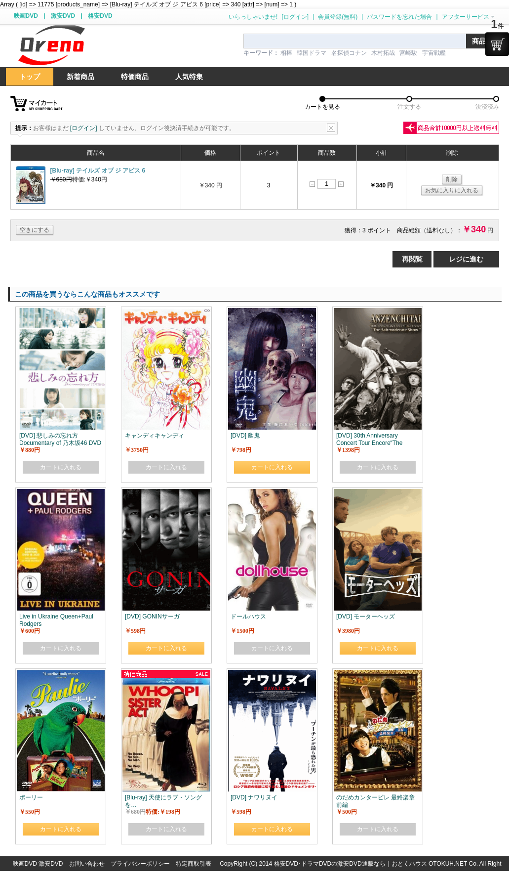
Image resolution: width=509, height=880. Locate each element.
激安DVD (63, 15)
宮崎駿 (408, 52)
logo (51, 45)
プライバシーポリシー (140, 863)
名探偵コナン (349, 52)
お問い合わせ (87, 863)
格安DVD (100, 15)
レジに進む (466, 259)
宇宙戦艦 (434, 52)
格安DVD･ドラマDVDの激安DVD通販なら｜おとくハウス (351, 863)
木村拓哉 (383, 52)
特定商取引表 (193, 863)
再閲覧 (412, 259)
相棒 (286, 52)
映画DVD (26, 15)
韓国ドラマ (311, 52)
